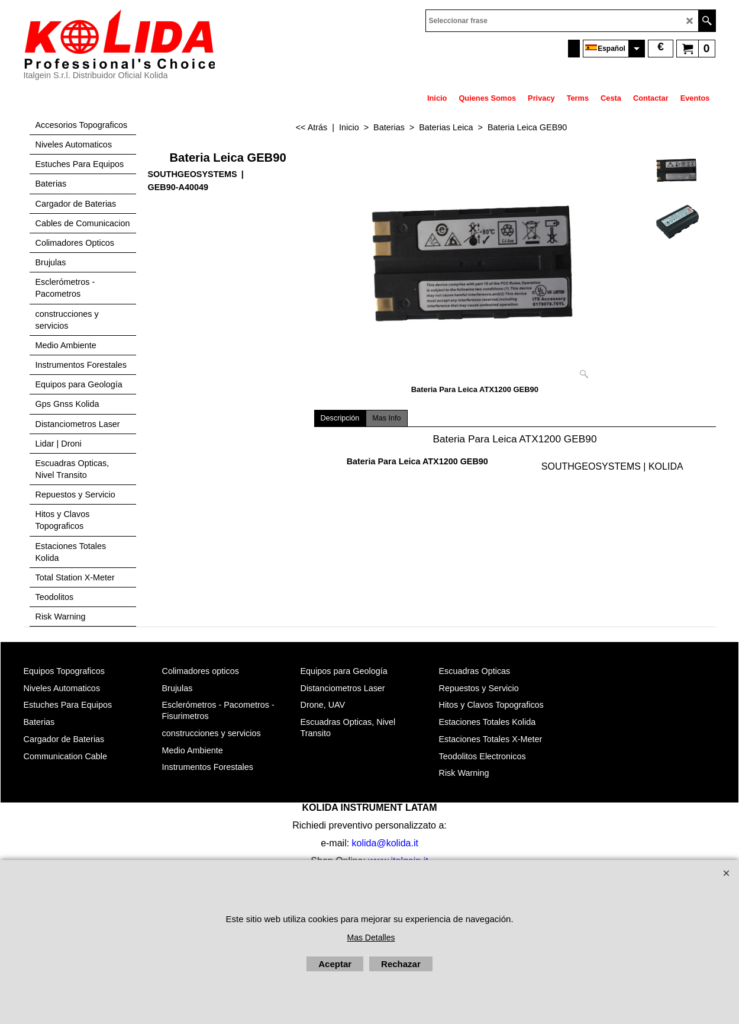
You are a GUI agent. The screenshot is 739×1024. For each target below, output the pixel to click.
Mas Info (386, 418)
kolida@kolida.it (385, 843)
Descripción (340, 418)
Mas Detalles (371, 937)
